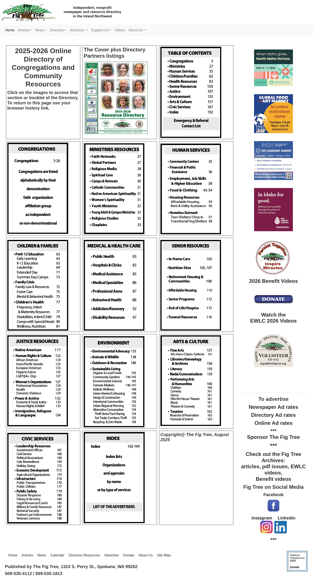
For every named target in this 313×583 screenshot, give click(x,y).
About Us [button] (136, 30)
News (41, 555)
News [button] (39, 30)
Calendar (57, 555)
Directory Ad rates (273, 415)
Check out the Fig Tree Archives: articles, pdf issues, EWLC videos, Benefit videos (273, 466)
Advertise (111, 555)
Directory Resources (84, 555)
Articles (27, 555)
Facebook (273, 494)
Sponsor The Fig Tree (273, 437)
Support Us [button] (100, 30)
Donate (128, 555)
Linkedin (286, 518)
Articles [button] (23, 30)
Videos (120, 30)
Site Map (164, 555)
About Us (145, 555)
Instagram (261, 518)
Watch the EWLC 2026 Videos (273, 318)
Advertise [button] (77, 30)
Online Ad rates (273, 423)
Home (10, 30)
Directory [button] (57, 30)
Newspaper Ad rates (273, 407)
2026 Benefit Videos (273, 281)
